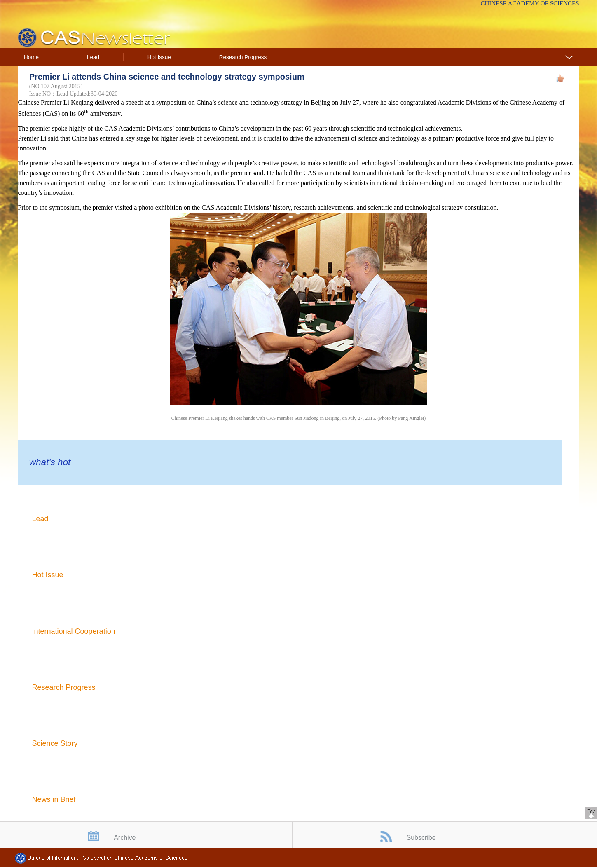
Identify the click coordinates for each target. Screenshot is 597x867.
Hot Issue (159, 57)
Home (31, 57)
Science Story (55, 743)
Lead (93, 57)
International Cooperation (73, 631)
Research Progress (243, 57)
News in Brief (54, 799)
